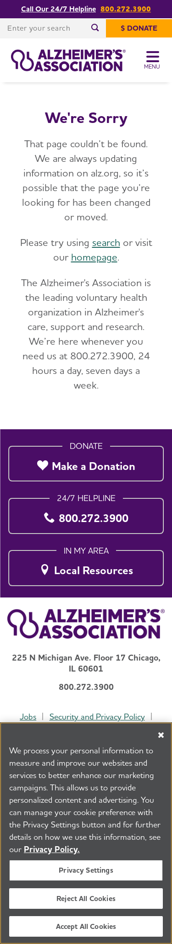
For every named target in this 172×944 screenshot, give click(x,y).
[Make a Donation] (86, 461)
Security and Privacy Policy (97, 716)
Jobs (28, 716)
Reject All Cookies (86, 898)
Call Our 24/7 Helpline (58, 9)
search (106, 242)
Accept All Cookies (86, 926)
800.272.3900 (125, 9)
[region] (86, 833)
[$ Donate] (139, 28)
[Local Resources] (86, 565)
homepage (94, 257)
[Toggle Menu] (152, 60)
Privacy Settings (86, 870)
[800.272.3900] (86, 513)
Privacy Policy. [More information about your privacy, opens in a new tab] (52, 849)
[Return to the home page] (68, 60)
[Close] (161, 735)
